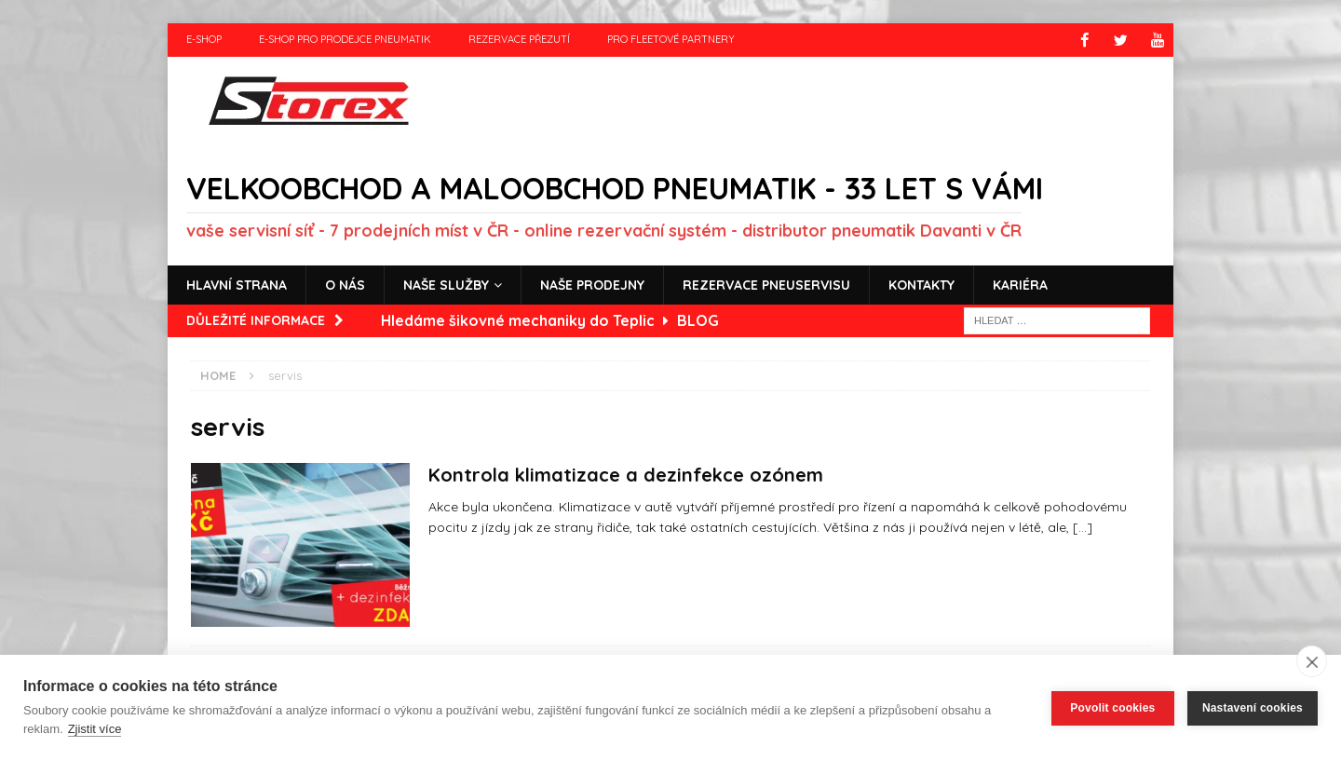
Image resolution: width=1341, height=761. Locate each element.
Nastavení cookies (1252, 707)
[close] (1311, 661)
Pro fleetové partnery (671, 39)
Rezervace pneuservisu (766, 284)
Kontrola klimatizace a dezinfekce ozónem (625, 473)
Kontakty (921, 284)
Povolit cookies (1112, 707)
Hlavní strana (236, 284)
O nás (345, 284)
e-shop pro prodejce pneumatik (345, 39)
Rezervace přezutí (519, 39)
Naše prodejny (592, 284)
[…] (1082, 526)
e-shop (204, 39)
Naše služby (446, 284)
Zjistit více (95, 729)
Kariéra (1020, 284)
